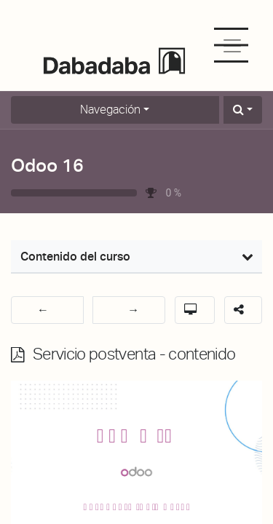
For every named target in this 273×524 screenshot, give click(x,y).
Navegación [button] (110, 109)
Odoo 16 (47, 165)
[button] (242, 110)
